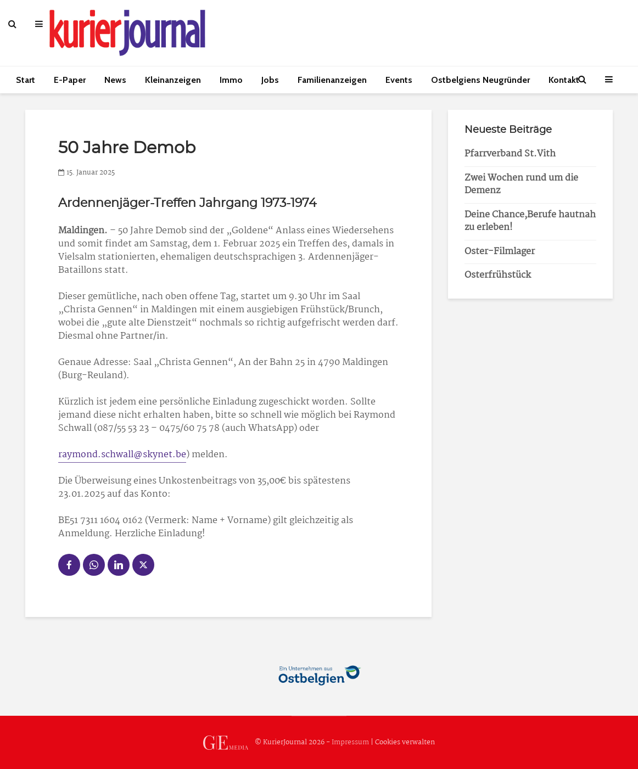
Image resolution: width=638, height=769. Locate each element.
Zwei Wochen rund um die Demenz (521, 184)
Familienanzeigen (332, 80)
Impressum (350, 742)
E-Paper (70, 80)
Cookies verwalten (405, 742)
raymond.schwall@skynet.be (122, 454)
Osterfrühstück (497, 275)
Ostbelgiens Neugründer (480, 80)
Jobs (270, 80)
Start (25, 80)
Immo (231, 80)
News (115, 80)
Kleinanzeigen (173, 80)
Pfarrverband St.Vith (510, 154)
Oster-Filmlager (499, 251)
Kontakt (564, 80)
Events (398, 80)
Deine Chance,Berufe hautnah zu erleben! (530, 221)
